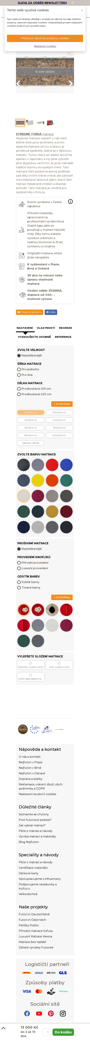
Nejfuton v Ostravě (32, 773)
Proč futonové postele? (35, 820)
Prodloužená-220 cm (36, 394)
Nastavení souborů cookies (37, 794)
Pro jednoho (30, 369)
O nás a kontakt (30, 756)
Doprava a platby (30, 779)
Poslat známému (30, 312)
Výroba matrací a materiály (37, 836)
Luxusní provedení (35, 568)
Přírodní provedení (35, 562)
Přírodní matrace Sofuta (36, 931)
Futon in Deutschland (34, 914)
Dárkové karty (28, 873)
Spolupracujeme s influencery (40, 879)
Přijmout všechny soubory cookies (45, 38)
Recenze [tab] (65, 327)
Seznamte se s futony (34, 814)
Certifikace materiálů (33, 867)
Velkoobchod (28, 894)
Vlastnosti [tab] (46, 327)
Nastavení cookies (45, 46)
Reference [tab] (63, 336)
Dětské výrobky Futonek (36, 947)
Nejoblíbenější (32, 355)
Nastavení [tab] (25, 327)
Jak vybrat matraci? (32, 825)
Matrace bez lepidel (32, 942)
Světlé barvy (30, 582)
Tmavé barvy (31, 587)
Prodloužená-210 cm (36, 388)
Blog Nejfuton (29, 842)
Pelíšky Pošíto (29, 925)
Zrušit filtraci (62, 404)
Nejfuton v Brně (30, 767)
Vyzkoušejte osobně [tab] (34, 336)
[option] (45, 71)
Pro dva (27, 375)
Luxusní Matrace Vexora (35, 936)
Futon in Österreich (32, 919)
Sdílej (51, 312)
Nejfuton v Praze (30, 762)
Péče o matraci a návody (35, 831)
